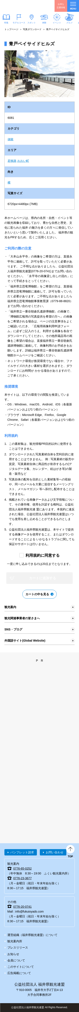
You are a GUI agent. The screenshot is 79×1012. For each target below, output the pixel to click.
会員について (16, 960)
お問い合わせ (54, 852)
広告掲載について (19, 973)
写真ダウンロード (32, 29)
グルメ (69, 22)
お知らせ (13, 954)
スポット (31, 22)
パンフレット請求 (22, 852)
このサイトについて (20, 966)
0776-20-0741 (22, 906)
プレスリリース (17, 947)
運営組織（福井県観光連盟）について (32, 935)
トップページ (11, 29)
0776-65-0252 (22, 868)
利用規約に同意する (42, 555)
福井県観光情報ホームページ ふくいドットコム (23, 6)
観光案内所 (14, 941)
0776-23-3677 (22, 878)
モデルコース (19, 22)
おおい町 (23, 160)
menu (73, 6)
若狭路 (12, 160)
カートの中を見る (37, 594)
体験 (44, 22)
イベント (57, 22)
